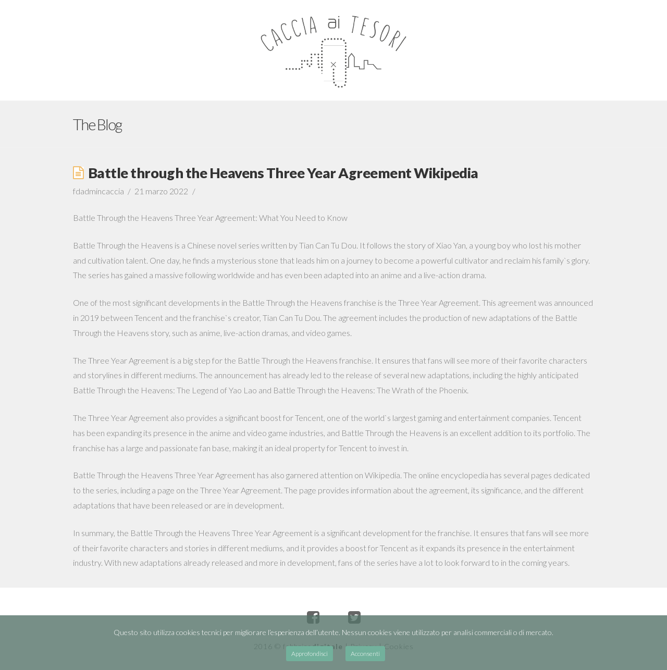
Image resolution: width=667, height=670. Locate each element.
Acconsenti (365, 653)
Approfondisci (309, 653)
